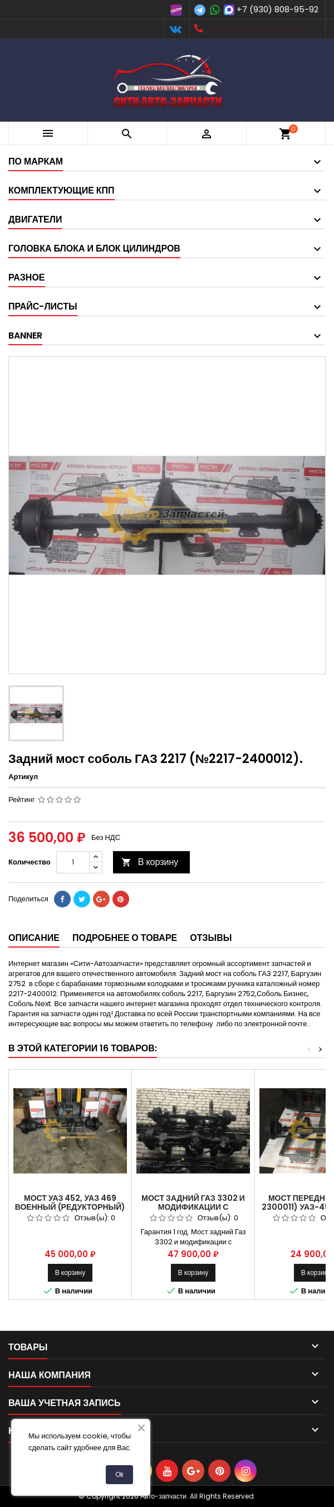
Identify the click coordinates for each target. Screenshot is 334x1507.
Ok (119, 1474)
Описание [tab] (34, 937)
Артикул (23, 777)
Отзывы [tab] (211, 937)
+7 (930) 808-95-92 (277, 9)
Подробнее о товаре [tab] (124, 937)
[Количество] (73, 862)
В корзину (150, 862)
